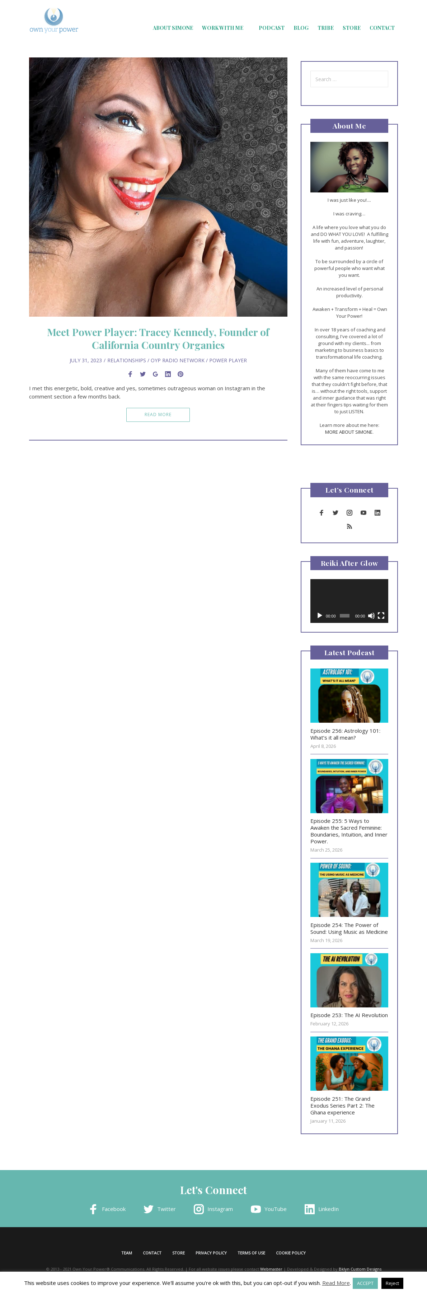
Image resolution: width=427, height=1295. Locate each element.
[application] (349, 601)
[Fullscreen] (381, 615)
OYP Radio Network (178, 360)
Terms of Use (251, 1253)
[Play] (319, 615)
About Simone (173, 27)
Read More (158, 414)
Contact (382, 27)
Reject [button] (392, 1283)
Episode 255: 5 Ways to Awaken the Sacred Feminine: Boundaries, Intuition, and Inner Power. (349, 831)
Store (352, 27)
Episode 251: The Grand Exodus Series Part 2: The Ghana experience (342, 1105)
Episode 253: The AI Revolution (349, 1015)
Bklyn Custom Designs (360, 1269)
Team (126, 1253)
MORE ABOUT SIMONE (348, 432)
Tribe (326, 27)
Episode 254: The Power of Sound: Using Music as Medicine (349, 928)
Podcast (272, 27)
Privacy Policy (211, 1253)
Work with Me (222, 27)
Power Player (228, 360)
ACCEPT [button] (365, 1283)
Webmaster (271, 1269)
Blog (301, 27)
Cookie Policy (291, 1253)
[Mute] (371, 615)
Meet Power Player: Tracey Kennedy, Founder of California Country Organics (158, 338)
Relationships (126, 360)
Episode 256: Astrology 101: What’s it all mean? (345, 734)
